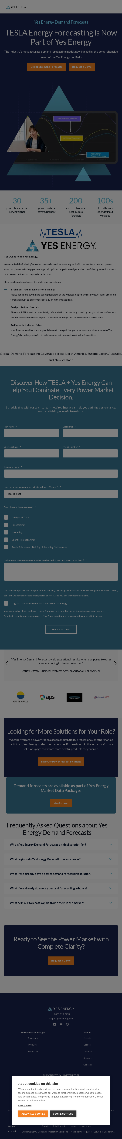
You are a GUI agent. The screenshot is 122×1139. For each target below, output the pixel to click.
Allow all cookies (33, 1114)
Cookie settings (63, 1114)
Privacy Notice (24, 1105)
